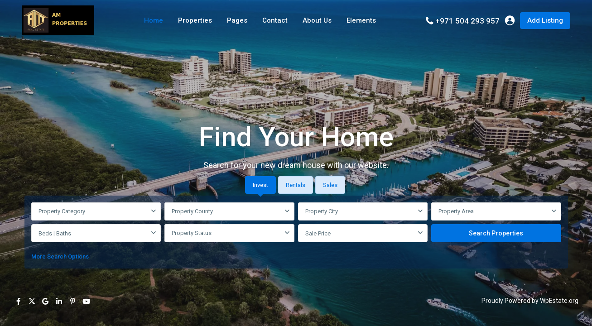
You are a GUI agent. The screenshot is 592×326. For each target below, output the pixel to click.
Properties (195, 20)
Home (153, 20)
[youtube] (86, 301)
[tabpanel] (296, 233)
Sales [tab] (330, 185)
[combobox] (96, 211)
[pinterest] (72, 301)
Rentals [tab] (295, 185)
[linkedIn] (58, 301)
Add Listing (545, 20)
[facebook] (18, 301)
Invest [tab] (260, 185)
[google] (45, 301)
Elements (361, 20)
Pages (237, 20)
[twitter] (31, 301)
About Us (317, 20)
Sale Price (318, 233)
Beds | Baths (55, 233)
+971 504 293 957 (467, 20)
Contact (275, 20)
